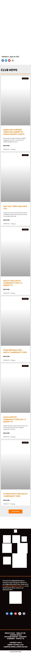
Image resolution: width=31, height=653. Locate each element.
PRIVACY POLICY (10, 633)
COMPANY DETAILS (16, 635)
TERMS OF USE (21, 633)
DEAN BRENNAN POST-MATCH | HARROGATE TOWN (15, 351)
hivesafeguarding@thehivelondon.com (13, 586)
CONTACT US (20, 639)
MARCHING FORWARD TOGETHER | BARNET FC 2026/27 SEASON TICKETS (13, 132)
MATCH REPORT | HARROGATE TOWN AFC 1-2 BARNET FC (14, 419)
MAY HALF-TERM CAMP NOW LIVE (15, 207)
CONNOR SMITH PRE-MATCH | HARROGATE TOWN (15, 495)
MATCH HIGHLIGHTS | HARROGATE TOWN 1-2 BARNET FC (12, 283)
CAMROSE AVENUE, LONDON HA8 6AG (15, 647)
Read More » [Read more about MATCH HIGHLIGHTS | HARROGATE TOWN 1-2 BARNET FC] (6, 289)
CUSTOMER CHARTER (11, 637)
